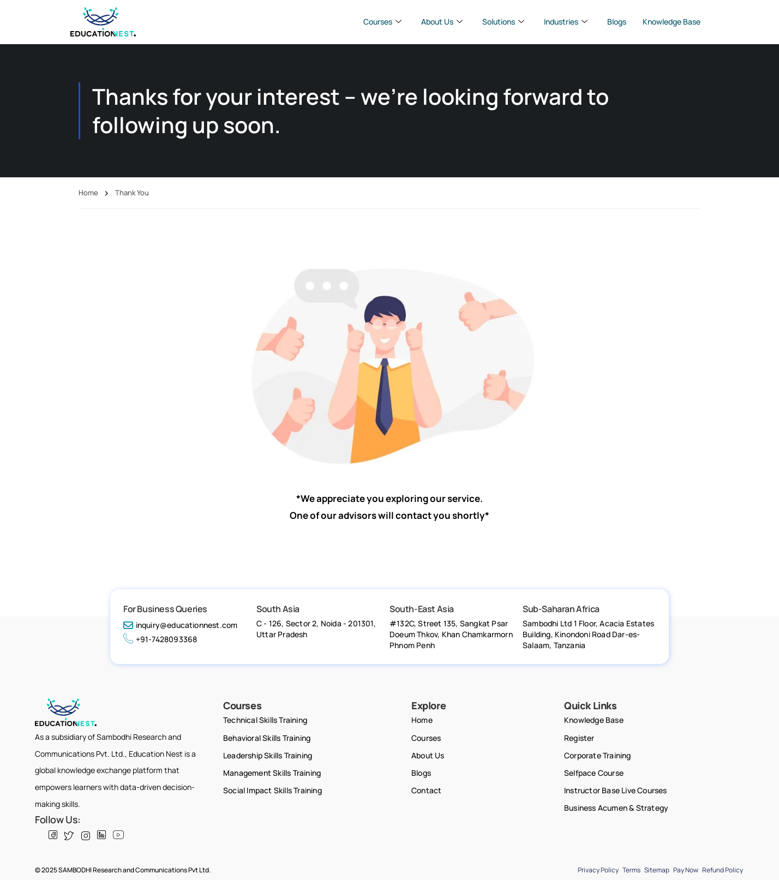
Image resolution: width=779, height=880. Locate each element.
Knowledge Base (671, 21)
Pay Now (685, 870)
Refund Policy (722, 870)
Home (88, 192)
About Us (442, 22)
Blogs (616, 21)
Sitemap (656, 870)
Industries (566, 22)
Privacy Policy (598, 870)
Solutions (503, 22)
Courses (382, 22)
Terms (631, 870)
